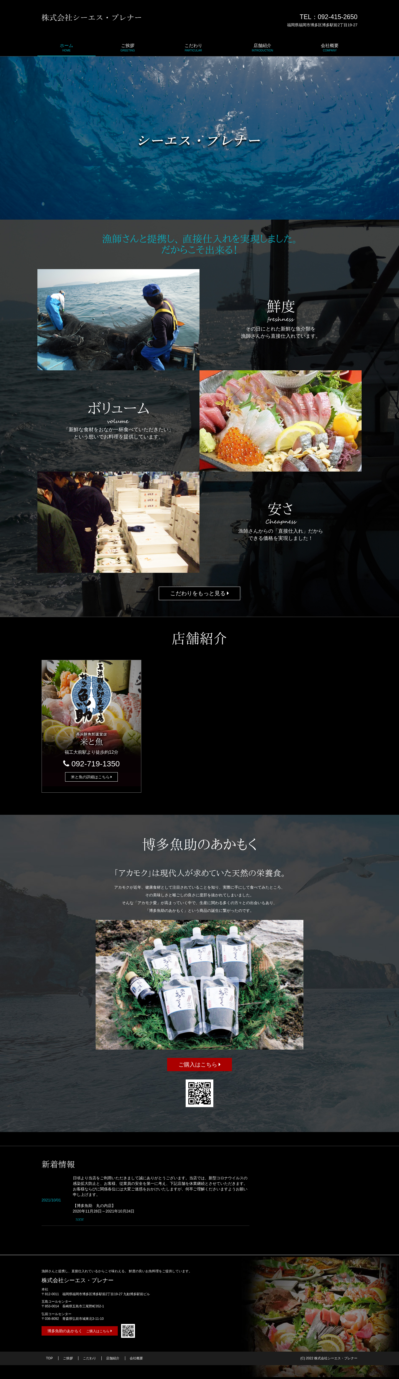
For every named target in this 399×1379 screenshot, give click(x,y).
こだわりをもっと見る (199, 593)
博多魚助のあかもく (79, 1331)
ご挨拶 (128, 47)
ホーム (66, 47)
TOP (49, 1358)
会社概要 (330, 47)
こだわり (193, 47)
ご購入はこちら (199, 1064)
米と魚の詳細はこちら (91, 777)
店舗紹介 (262, 47)
